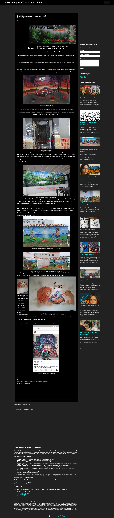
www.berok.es (25, 495)
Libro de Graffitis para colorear (87, 229)
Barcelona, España (25, 383)
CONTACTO (83, 77)
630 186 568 (25, 493)
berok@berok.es (24, 494)
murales (45, 381)
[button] (18, 21)
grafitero (32, 381)
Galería (81, 79)
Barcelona (20, 381)
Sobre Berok (83, 76)
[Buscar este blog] (102, 2)
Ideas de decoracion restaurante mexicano (90, 97)
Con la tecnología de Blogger (57, 516)
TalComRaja (40, 324)
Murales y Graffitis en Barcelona (24, 2)
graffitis (26, 381)
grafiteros (39, 381)
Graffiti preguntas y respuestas (87, 254)
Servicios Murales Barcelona (87, 75)
